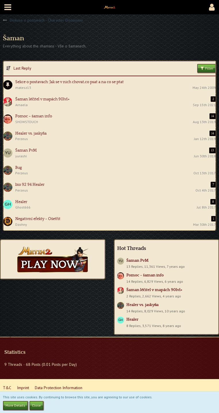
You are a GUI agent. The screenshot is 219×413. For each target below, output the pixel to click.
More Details (15, 405)
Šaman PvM (137, 260)
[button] (8, 7)
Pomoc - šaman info (145, 275)
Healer (132, 319)
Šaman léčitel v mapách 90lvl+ (154, 290)
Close (36, 405)
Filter (206, 68)
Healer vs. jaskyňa (142, 305)
